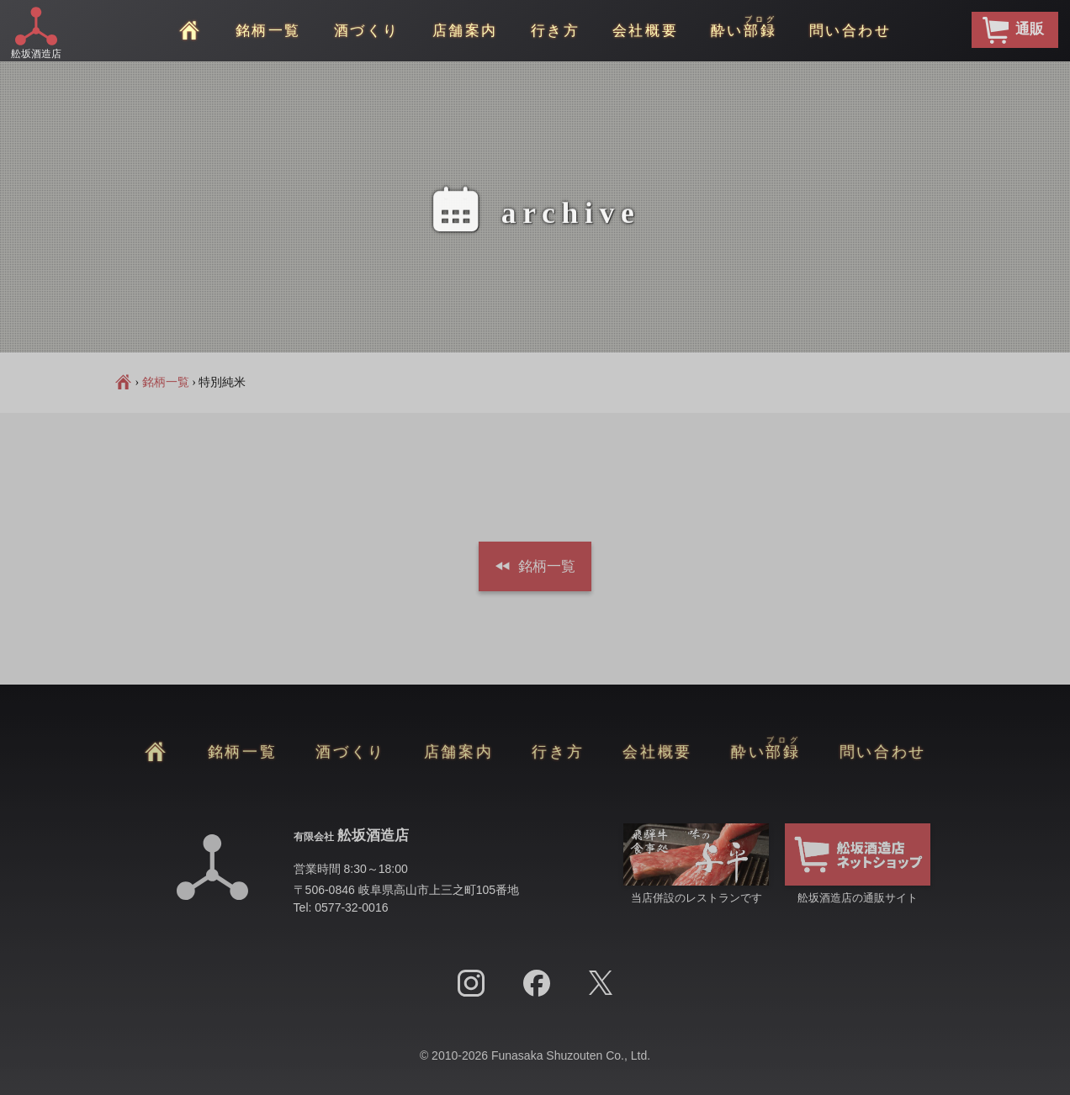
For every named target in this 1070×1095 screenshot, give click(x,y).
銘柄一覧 (268, 31)
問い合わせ (850, 31)
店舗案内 (465, 31)
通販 (1013, 30)
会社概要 (645, 31)
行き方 (555, 31)
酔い (743, 27)
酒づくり (367, 31)
